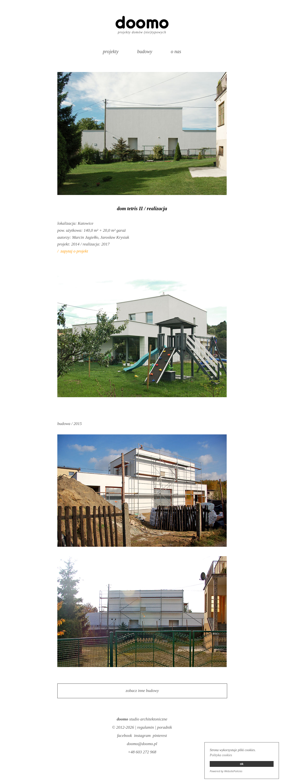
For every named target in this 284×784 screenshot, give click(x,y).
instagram (142, 735)
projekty (111, 51)
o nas (176, 51)
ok (242, 764)
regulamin (145, 727)
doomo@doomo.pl (142, 743)
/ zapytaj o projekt (72, 251)
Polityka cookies (221, 755)
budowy (144, 51)
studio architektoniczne (142, 719)
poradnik (164, 727)
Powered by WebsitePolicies (226, 771)
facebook (124, 735)
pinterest (160, 735)
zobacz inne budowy (142, 690)
